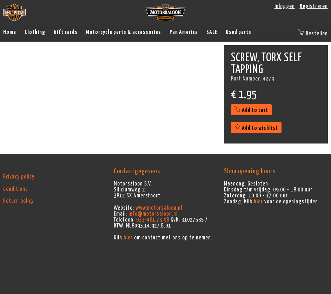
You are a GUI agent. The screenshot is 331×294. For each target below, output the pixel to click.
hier (128, 237)
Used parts (238, 32)
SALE (211, 32)
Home (9, 32)
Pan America (184, 32)
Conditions (15, 189)
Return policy (18, 201)
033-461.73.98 (152, 220)
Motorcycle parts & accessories (123, 32)
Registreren (314, 6)
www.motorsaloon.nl (158, 208)
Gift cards (66, 32)
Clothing (35, 32)
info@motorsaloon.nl (153, 214)
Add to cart (251, 110)
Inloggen (284, 6)
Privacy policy (18, 177)
